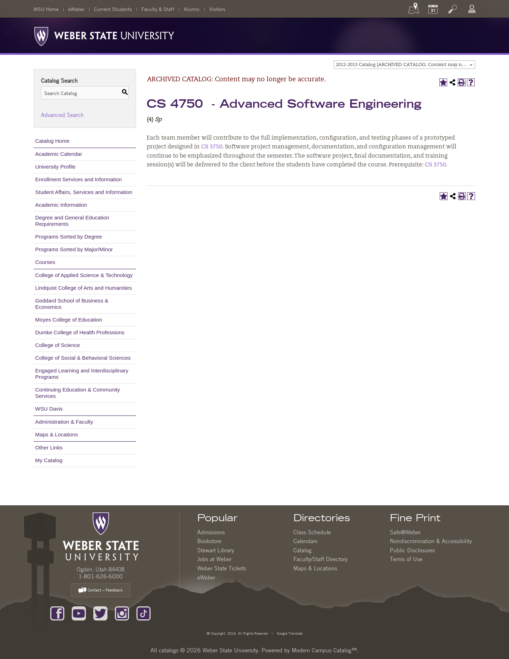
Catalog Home (52, 141)
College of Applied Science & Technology (84, 275)
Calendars (305, 541)
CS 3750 (211, 147)
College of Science (57, 345)
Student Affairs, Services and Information (84, 192)
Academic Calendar (58, 154)
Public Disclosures (412, 550)
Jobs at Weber (214, 559)
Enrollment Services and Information (78, 179)
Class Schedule (312, 532)
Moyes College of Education (68, 320)
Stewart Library (215, 550)
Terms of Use (406, 559)
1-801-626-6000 (100, 576)
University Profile (55, 167)
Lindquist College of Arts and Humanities (83, 288)
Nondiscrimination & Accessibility (431, 541)
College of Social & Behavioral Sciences (83, 358)
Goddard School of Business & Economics (72, 304)
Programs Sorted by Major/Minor (74, 249)
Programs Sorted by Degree (68, 237)
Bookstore (209, 541)
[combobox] (404, 64)
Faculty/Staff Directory (320, 559)
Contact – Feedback (100, 590)
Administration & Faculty (64, 422)
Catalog (302, 550)
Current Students (113, 9)
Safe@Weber (405, 532)
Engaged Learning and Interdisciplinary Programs (81, 373)
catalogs (169, 650)
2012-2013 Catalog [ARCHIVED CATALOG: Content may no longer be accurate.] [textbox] (405, 65)
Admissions (211, 532)
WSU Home (46, 9)
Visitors (217, 9)
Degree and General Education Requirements (72, 220)
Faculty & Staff (157, 9)
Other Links (49, 448)
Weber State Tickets (221, 568)
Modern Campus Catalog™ (324, 650)
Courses (45, 262)
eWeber (76, 9)
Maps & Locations (56, 434)
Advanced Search (62, 114)
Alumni (192, 9)
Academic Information (61, 205)
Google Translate (289, 633)
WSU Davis (49, 409)
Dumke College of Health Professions (79, 332)
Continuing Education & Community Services (77, 393)
